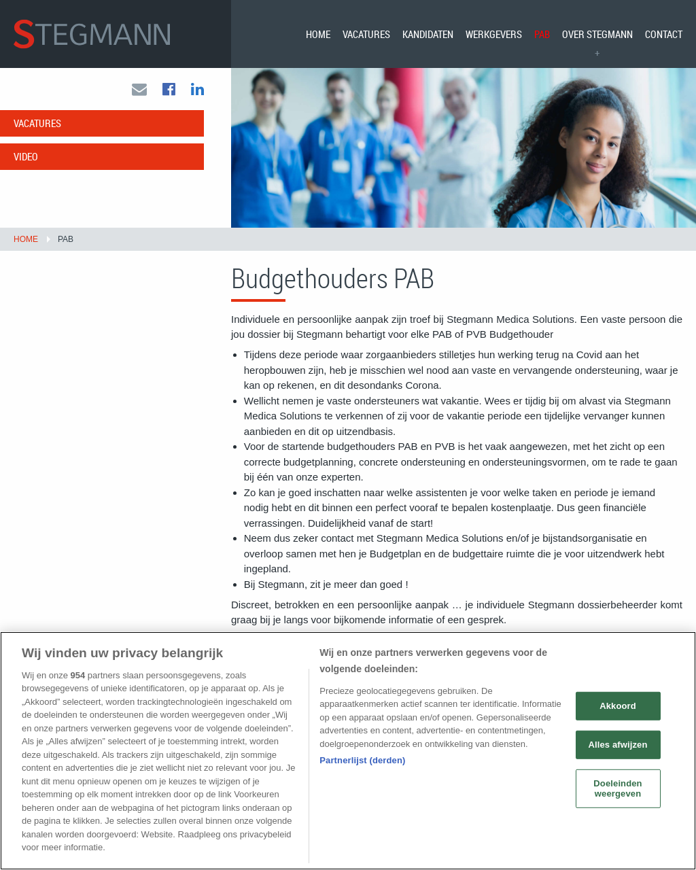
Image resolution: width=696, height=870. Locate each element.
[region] (348, 750)
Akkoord (617, 706)
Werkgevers (494, 34)
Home (318, 34)
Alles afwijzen (617, 745)
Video (26, 156)
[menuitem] (318, 34)
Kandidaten (427, 34)
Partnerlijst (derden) (362, 760)
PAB (542, 34)
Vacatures (366, 34)
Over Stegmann (597, 34)
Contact (663, 34)
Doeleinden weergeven (617, 788)
